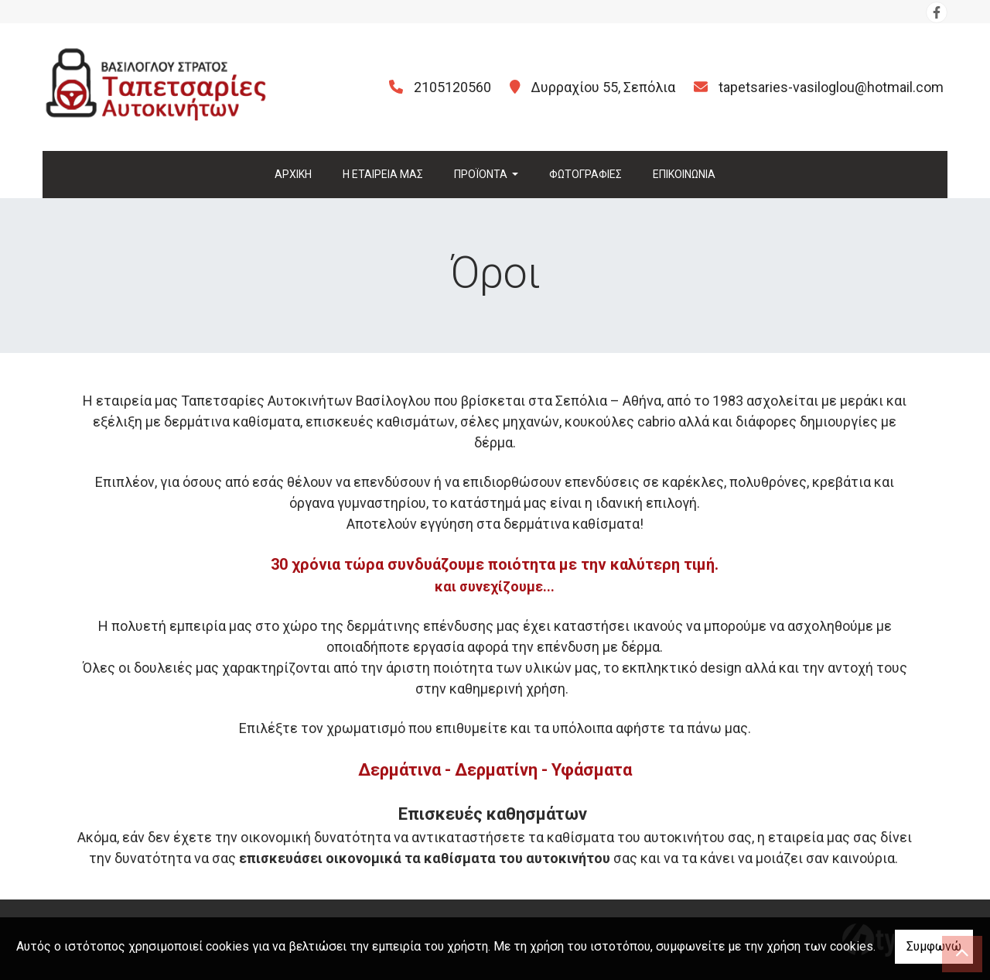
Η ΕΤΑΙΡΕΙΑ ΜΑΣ (383, 174)
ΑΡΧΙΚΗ (293, 174)
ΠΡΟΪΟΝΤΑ (482, 174)
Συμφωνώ (933, 946)
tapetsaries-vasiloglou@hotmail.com (831, 87)
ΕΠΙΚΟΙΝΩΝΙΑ (684, 174)
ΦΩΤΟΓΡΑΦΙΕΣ (585, 174)
